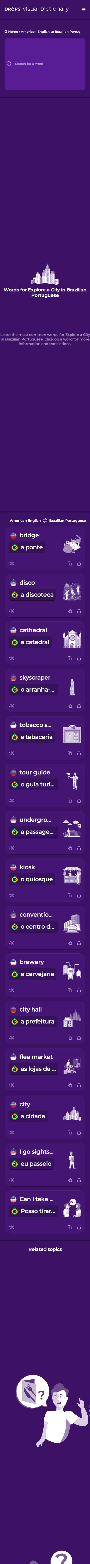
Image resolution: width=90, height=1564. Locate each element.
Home (13, 32)
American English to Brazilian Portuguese (54, 32)
